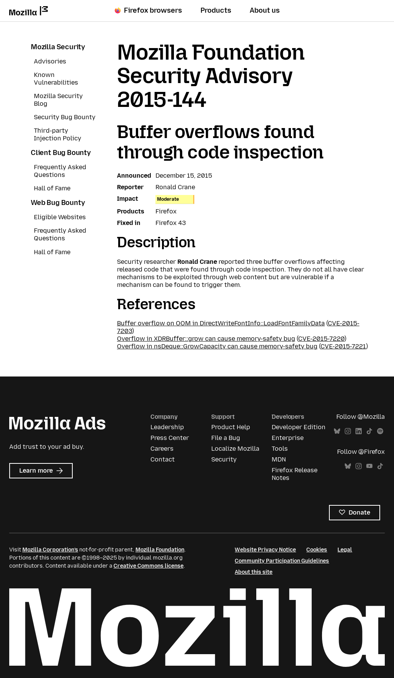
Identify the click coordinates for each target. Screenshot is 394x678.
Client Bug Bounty (61, 152)
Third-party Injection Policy (57, 134)
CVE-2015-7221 (343, 346)
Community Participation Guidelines (282, 561)
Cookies (316, 549)
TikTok (369, 431)
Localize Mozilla (235, 448)
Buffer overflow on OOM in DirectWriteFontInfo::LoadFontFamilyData (221, 323)
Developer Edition (299, 427)
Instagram (347, 431)
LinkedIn (358, 431)
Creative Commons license (149, 566)
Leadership (167, 427)
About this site (253, 572)
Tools (280, 448)
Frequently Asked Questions (60, 170)
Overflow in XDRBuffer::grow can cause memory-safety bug (206, 338)
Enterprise (288, 437)
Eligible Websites (60, 217)
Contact (162, 459)
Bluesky (337, 431)
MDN (279, 459)
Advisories (50, 61)
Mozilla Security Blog (58, 99)
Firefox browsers (148, 10)
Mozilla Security (58, 47)
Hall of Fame (52, 188)
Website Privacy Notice (265, 549)
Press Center (169, 437)
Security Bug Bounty (64, 117)
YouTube (369, 466)
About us (265, 10)
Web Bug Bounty (58, 202)
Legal (344, 549)
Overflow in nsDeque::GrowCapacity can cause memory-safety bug (217, 346)
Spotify (380, 431)
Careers (162, 448)
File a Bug (225, 437)
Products (215, 10)
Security (224, 459)
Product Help (230, 427)
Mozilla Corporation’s (50, 549)
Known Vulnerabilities (56, 78)
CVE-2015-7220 (321, 338)
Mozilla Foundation (159, 549)
